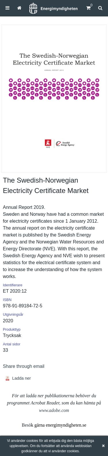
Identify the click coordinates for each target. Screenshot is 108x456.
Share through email (23, 366)
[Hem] (53, 8)
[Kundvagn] (88, 8)
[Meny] (7, 8)
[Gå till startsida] (19, 8)
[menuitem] (7, 8)
